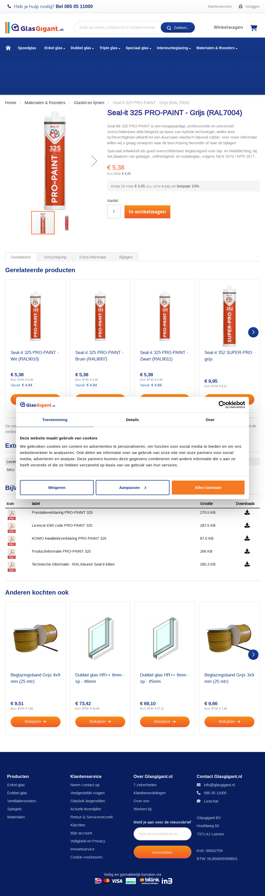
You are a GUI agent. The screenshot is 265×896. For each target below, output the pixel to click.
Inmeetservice (82, 821)
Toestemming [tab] (55, 419)
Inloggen (249, 6)
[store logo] (37, 27)
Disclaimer (61, 887)
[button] (94, 124)
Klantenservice (220, 6)
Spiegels (14, 781)
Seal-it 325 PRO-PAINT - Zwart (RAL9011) (164, 318)
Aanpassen (132, 487)
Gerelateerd (21, 220)
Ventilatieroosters (21, 773)
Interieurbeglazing (172, 48)
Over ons (141, 773)
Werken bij (142, 781)
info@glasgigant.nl (219, 757)
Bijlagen (125, 220)
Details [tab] (132, 419)
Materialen (16, 789)
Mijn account (81, 805)
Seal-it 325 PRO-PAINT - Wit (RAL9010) (35, 318)
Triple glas (108, 48)
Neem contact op (84, 757)
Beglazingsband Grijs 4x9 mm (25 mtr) (35, 641)
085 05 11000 (78, 6)
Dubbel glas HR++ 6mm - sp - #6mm (99, 641)
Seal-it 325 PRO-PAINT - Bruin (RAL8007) (99, 318)
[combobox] (135, 27)
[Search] (178, 27)
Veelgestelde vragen (87, 765)
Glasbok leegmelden (87, 773)
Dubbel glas (81, 48)
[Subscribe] (163, 824)
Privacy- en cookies (24, 887)
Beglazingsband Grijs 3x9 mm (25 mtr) (229, 641)
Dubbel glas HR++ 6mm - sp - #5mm (164, 641)
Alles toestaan (208, 487)
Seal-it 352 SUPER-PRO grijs (228, 318)
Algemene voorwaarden (102, 887)
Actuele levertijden (85, 781)
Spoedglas (27, 48)
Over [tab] (210, 419)
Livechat (211, 773)
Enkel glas (53, 48)
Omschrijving (55, 220)
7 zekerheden (145, 757)
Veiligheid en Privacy (87, 813)
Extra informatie (93, 220)
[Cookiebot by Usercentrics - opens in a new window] (222, 405)
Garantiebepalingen (149, 887)
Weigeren (56, 487)
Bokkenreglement (192, 887)
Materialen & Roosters (215, 48)
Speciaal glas (137, 48)
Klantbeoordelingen (150, 765)
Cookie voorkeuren (86, 829)
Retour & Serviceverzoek (91, 789)
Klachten (77, 797)
